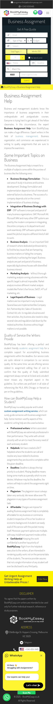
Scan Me (27, 692)
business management (27, 136)
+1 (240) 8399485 (26, 6)
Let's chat (33, 685)
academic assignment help (31, 348)
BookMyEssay (8, 86)
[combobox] (9, 63)
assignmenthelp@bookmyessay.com (26, 2)
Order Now (42, 579)
